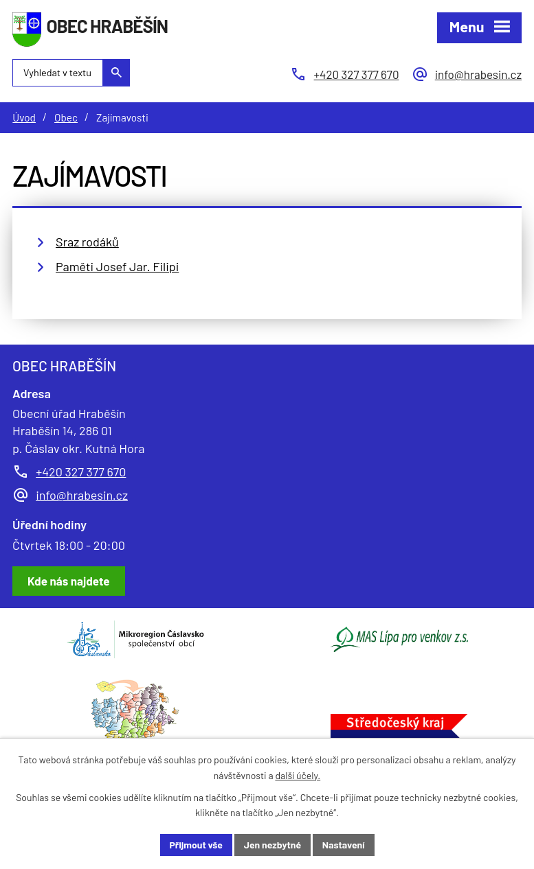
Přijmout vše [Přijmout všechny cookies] (196, 844)
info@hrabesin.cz (82, 494)
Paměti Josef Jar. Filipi (117, 266)
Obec (66, 117)
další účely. (297, 775)
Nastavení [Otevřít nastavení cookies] (343, 844)
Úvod (24, 117)
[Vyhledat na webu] (71, 72)
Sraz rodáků (87, 241)
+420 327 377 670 (81, 471)
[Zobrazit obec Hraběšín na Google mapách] (68, 581)
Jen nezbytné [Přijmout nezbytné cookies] (272, 844)
